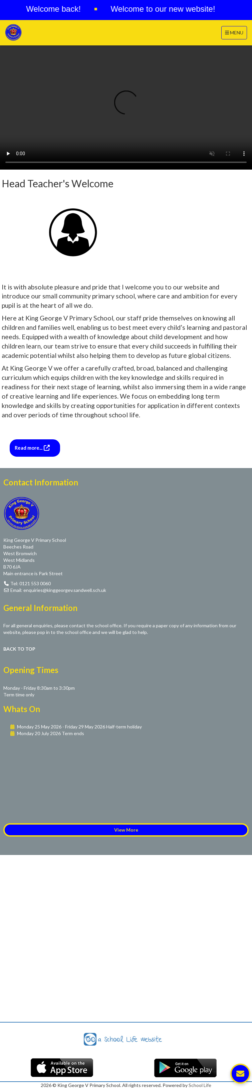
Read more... (29, 448)
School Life (200, 1085)
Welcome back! (56, 8)
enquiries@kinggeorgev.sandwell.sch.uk (64, 590)
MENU (236, 32)
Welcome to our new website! (166, 8)
